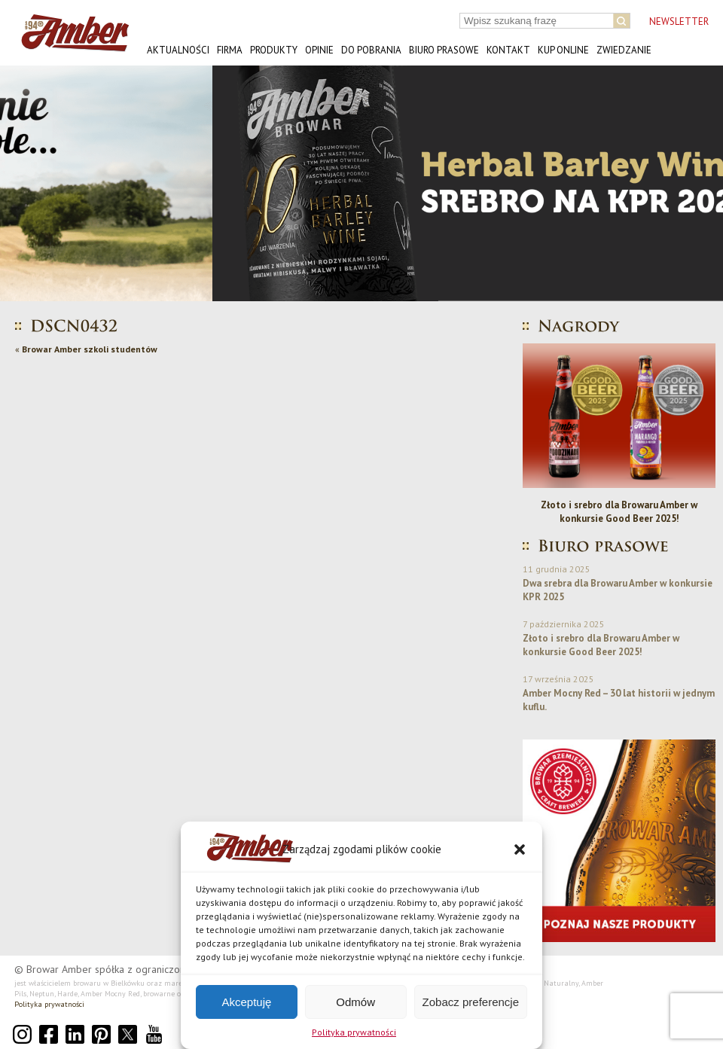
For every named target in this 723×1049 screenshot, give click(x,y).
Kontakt (508, 50)
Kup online (563, 50)
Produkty (273, 50)
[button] (519, 849)
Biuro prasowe (444, 50)
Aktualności (178, 50)
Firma (230, 50)
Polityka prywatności (354, 1032)
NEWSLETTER (679, 21)
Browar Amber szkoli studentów (89, 349)
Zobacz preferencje (471, 1002)
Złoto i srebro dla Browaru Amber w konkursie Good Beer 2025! (619, 512)
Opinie (319, 50)
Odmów (355, 1002)
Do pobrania (371, 50)
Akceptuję (246, 1002)
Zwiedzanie (623, 50)
